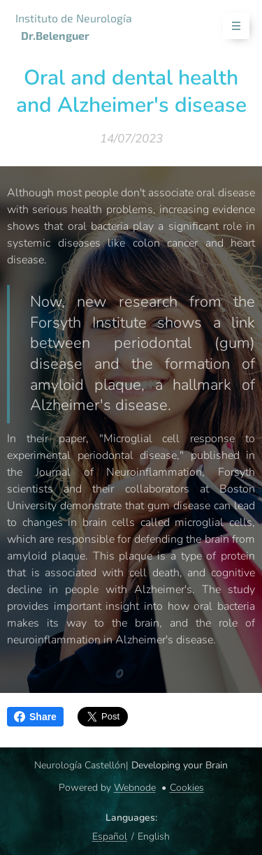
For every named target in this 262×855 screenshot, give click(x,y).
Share (35, 716)
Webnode (135, 787)
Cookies (187, 787)
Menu (231, 26)
